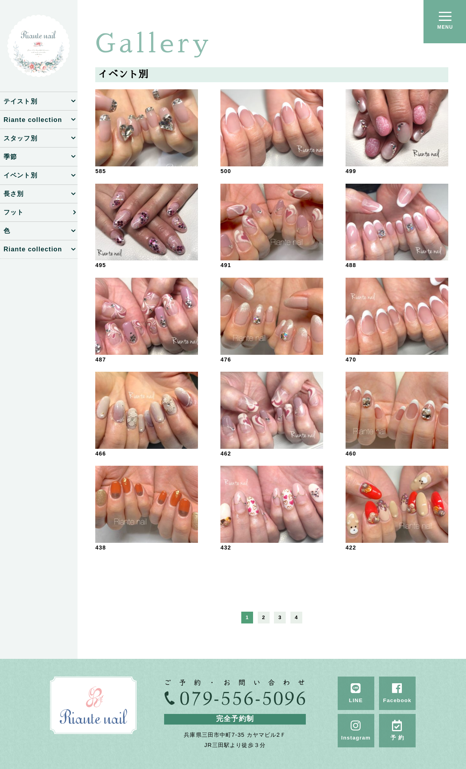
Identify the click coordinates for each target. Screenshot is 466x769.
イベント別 (20, 175)
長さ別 (14, 193)
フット (14, 212)
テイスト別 (20, 101)
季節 (10, 156)
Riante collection (33, 119)
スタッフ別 (20, 138)
